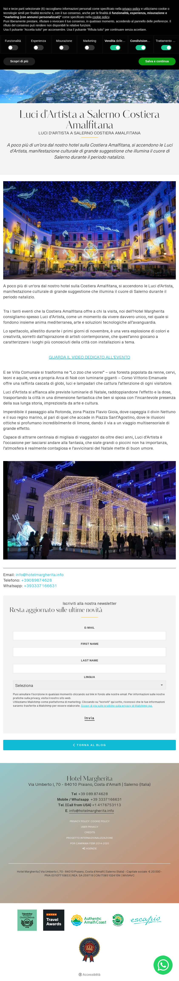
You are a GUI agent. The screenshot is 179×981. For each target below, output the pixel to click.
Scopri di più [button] (19, 61)
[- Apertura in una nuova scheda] (163, 965)
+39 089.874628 (93, 794)
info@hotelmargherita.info (40, 575)
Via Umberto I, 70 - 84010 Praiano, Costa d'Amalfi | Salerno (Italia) (89, 785)
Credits (89, 832)
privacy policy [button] (131, 8)
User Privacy (89, 827)
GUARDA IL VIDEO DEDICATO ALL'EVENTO (89, 357)
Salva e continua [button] (157, 61)
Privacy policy (80, 821)
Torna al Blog (91, 746)
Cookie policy (100, 821)
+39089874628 (36, 580)
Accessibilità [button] (91, 975)
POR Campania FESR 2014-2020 (89, 843)
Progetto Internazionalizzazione (89, 838)
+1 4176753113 (106, 805)
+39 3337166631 (106, 800)
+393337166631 (40, 586)
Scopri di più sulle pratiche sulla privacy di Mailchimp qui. (117, 706)
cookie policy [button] (100, 17)
